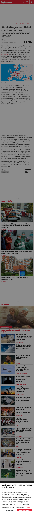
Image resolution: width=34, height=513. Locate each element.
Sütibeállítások (9, 510)
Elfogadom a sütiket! (24, 510)
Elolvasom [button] (27, 507)
